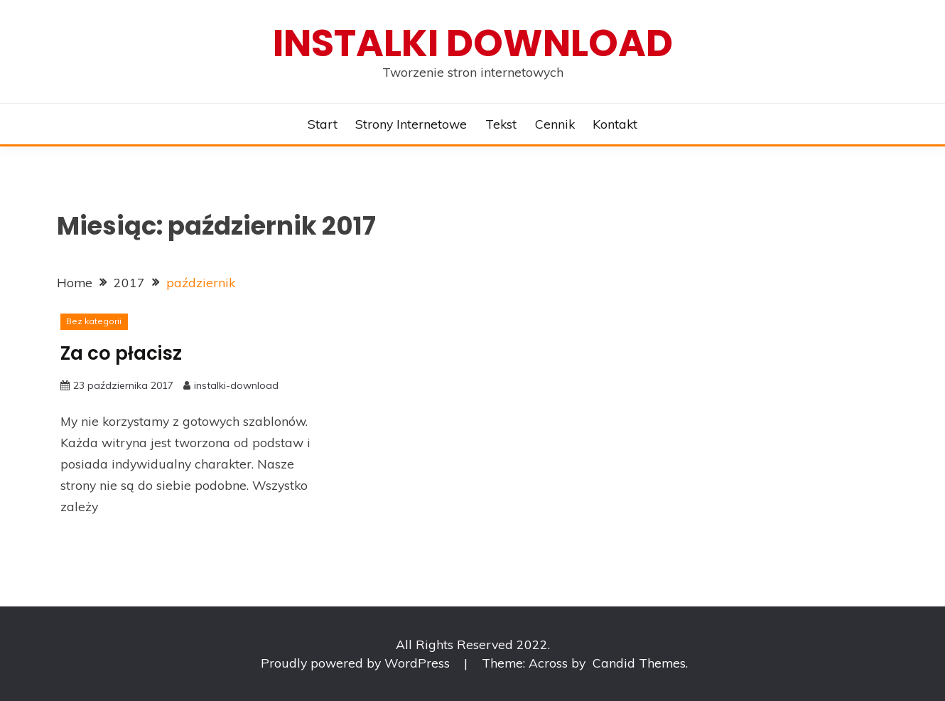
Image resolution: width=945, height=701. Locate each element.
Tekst (501, 124)
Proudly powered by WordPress (357, 662)
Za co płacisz (121, 353)
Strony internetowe (411, 124)
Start (323, 124)
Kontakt (615, 124)
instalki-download (236, 385)
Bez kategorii (94, 321)
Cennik (555, 124)
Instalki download (473, 43)
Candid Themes (639, 662)
